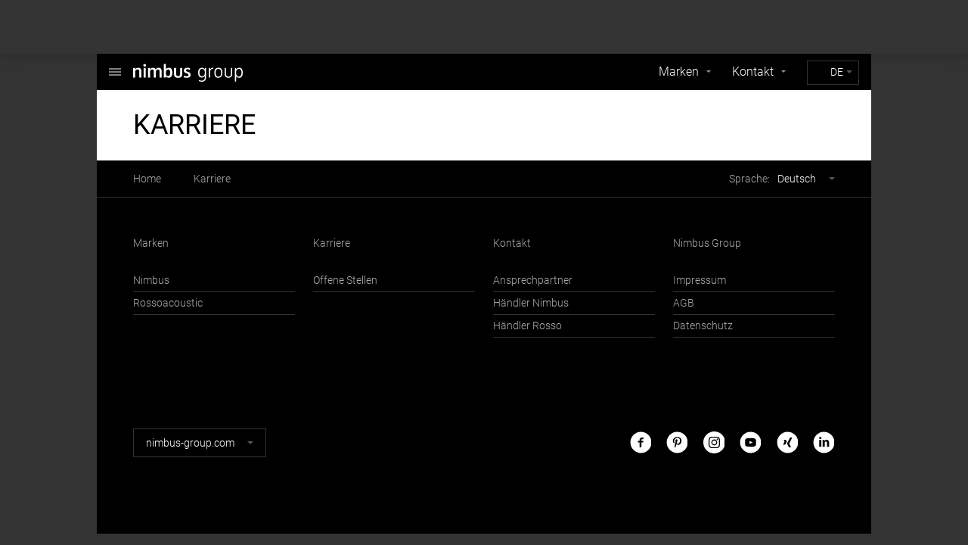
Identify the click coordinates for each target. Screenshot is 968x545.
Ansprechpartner (532, 280)
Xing (787, 442)
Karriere (212, 179)
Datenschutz (703, 325)
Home (147, 179)
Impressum (699, 280)
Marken (679, 71)
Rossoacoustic (168, 303)
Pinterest (677, 442)
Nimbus (151, 280)
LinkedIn (823, 442)
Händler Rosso (527, 325)
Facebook (640, 442)
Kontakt (753, 71)
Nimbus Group (707, 243)
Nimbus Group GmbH (115, 64)
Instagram (714, 442)
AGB (683, 303)
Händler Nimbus (531, 303)
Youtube (750, 442)
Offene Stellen (345, 280)
